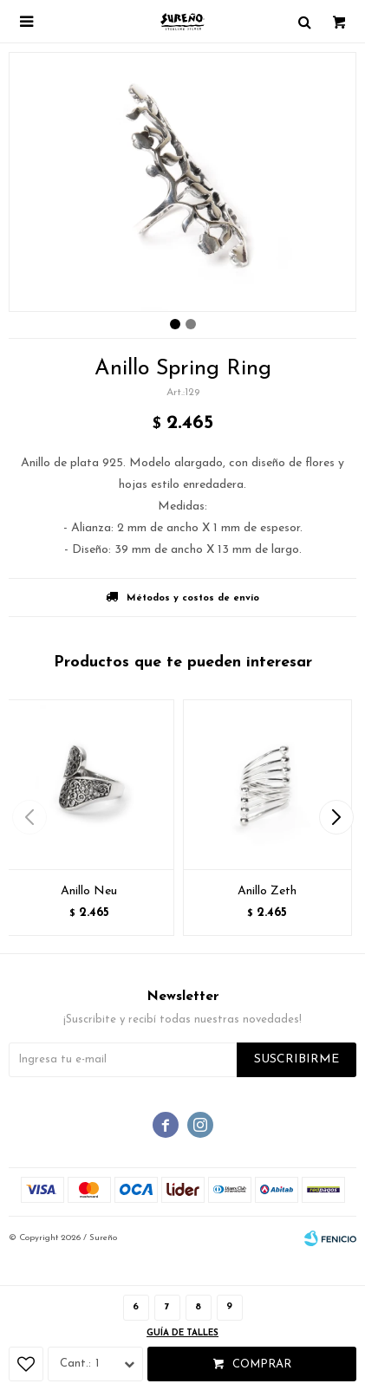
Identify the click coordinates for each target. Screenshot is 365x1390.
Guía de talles (182, 1333)
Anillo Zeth (267, 891)
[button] (336, 817)
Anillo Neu (89, 891)
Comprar (261, 1364)
